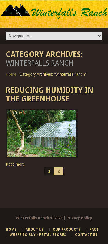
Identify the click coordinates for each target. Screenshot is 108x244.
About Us (34, 230)
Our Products (66, 230)
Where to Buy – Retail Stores (38, 235)
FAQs (94, 230)
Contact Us (86, 235)
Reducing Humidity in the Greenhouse (49, 94)
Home (11, 74)
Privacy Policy (79, 218)
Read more (15, 164)
